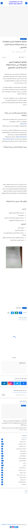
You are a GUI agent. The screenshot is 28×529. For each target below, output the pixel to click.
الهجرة (13, 465)
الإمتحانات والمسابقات (13, 448)
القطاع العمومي (13, 460)
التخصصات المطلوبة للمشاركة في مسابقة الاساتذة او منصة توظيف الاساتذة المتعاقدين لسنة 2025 (14, 423)
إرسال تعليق (22, 363)
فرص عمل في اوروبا (13, 475)
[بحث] (2, 3)
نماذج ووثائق (23, 38)
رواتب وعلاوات (13, 472)
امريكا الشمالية (13, 467)
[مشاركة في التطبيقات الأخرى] (8, 313)
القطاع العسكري (13, 458)
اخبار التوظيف (13, 441)
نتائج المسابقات (13, 477)
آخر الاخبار (13, 439)
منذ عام (24, 419)
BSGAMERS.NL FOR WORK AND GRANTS (16, 3)
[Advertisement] (14, 22)
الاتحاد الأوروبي (13, 446)
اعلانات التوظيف (13, 444)
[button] (20, 313)
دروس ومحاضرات (13, 470)
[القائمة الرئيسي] (26, 3)
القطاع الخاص (13, 455)
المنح (13, 463)
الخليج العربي (13, 453)
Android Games (13, 482)
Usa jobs (13, 484)
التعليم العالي (13, 451)
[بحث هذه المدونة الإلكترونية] (16, 395)
